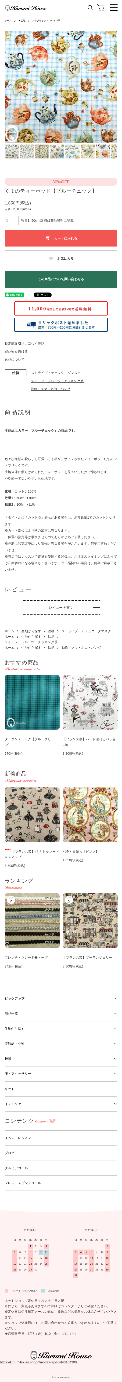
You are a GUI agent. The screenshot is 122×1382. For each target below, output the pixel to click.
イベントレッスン (18, 1138)
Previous (10, 87)
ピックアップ (15, 998)
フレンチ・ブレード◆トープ (26, 957)
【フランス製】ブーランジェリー (87, 957)
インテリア (13, 1104)
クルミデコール (16, 1168)
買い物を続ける (16, 351)
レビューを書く (61, 607)
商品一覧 (11, 1013)
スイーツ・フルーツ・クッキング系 (57, 381)
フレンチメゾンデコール (23, 1183)
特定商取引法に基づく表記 (24, 344)
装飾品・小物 (15, 1043)
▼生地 (21, 20)
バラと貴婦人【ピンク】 (81, 851)
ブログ (9, 1153)
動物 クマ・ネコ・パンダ (51, 389)
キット (9, 1089)
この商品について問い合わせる (61, 279)
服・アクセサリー (18, 1074)
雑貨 (8, 1058)
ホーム (8, 20)
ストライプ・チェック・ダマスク (56, 373)
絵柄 (51, 631)
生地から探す (31, 631)
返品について (15, 359)
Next (112, 87)
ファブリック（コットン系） (47, 20)
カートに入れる (61, 238)
